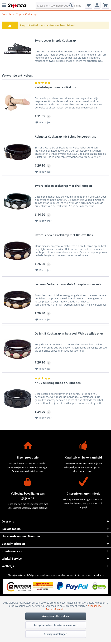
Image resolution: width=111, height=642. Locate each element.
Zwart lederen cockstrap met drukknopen (63, 186)
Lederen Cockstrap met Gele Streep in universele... (69, 284)
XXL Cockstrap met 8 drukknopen (58, 383)
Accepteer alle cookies (55, 616)
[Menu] (5, 5)
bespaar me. (95, 606)
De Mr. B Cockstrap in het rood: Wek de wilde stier (69, 333)
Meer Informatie (55, 609)
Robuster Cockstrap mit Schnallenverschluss (65, 136)
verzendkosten (44, 575)
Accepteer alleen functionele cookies (55, 625)
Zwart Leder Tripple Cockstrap (55, 40)
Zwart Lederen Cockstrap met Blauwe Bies (64, 235)
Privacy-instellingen (55, 634)
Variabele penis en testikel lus (55, 87)
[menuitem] (5, 5)
